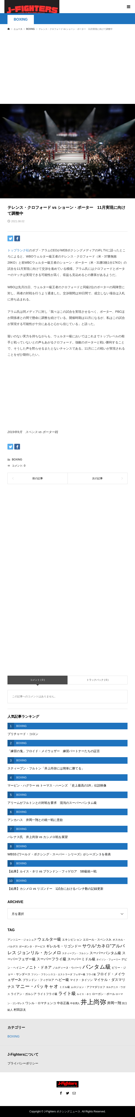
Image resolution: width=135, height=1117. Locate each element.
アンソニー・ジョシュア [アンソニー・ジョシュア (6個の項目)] (21, 939)
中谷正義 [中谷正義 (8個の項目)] (63, 1003)
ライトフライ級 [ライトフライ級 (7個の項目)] (47, 994)
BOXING (21, 19)
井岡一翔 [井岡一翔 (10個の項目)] (114, 1003)
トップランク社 (18, 250)
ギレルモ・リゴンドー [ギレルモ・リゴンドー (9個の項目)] (63, 946)
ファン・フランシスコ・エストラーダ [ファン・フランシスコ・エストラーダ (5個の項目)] (51, 974)
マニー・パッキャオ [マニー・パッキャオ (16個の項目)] (36, 986)
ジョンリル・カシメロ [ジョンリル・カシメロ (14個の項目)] (39, 952)
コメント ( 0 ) (37, 679)
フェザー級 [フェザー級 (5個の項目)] (79, 974)
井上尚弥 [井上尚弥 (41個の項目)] (93, 1001)
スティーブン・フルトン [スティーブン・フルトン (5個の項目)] (75, 953)
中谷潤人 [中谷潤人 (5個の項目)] (75, 1003)
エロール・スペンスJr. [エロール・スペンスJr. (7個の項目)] (97, 939)
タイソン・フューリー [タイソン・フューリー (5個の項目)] (108, 959)
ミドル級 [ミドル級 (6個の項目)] (64, 987)
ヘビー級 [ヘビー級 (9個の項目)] (62, 980)
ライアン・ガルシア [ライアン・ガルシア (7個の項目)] (23, 994)
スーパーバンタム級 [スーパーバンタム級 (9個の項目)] (105, 953)
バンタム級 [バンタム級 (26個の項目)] (96, 967)
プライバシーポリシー (22, 1063)
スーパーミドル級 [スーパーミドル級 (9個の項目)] (81, 959)
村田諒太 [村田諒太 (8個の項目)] (20, 1009)
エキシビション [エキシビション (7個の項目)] (72, 939)
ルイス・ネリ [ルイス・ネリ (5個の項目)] (84, 994)
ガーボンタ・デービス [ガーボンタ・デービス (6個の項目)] (32, 946)
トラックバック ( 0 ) (98, 679)
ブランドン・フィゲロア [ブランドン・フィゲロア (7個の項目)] (38, 980)
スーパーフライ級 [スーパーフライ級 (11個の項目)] (51, 959)
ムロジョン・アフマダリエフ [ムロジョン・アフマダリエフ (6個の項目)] (88, 987)
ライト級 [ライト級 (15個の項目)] (67, 993)
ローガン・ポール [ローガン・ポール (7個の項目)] (103, 994)
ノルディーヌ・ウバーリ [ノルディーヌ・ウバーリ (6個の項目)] (67, 967)
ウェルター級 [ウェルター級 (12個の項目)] (49, 939)
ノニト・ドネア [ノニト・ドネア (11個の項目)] (39, 967)
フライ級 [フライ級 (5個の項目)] (91, 974)
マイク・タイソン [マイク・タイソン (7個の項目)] (81, 980)
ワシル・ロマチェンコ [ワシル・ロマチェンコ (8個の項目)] (40, 1003)
